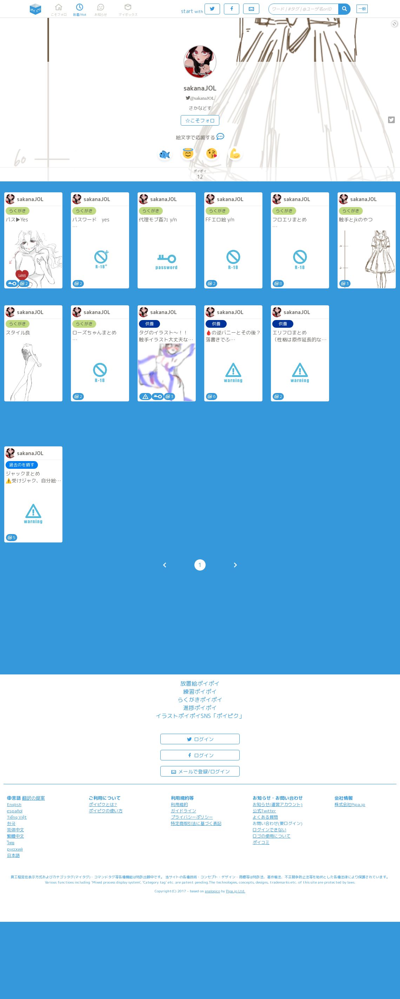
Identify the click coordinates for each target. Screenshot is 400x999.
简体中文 (15, 830)
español (14, 811)
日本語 (13, 855)
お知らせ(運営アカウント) (277, 804)
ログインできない (269, 830)
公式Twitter (264, 811)
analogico (212, 890)
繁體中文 (15, 836)
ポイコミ (261, 842)
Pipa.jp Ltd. (235, 890)
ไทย (10, 843)
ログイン (200, 738)
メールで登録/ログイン (200, 771)
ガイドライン (183, 811)
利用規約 (179, 804)
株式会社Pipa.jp (349, 804)
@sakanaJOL (202, 98)
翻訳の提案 (33, 798)
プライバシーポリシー (192, 817)
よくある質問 (265, 817)
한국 (11, 823)
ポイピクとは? (103, 804)
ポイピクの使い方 (105, 811)
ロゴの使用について (272, 836)
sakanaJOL (200, 88)
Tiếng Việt (17, 817)
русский (15, 849)
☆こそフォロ (200, 120)
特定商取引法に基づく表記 (196, 823)
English (14, 804)
